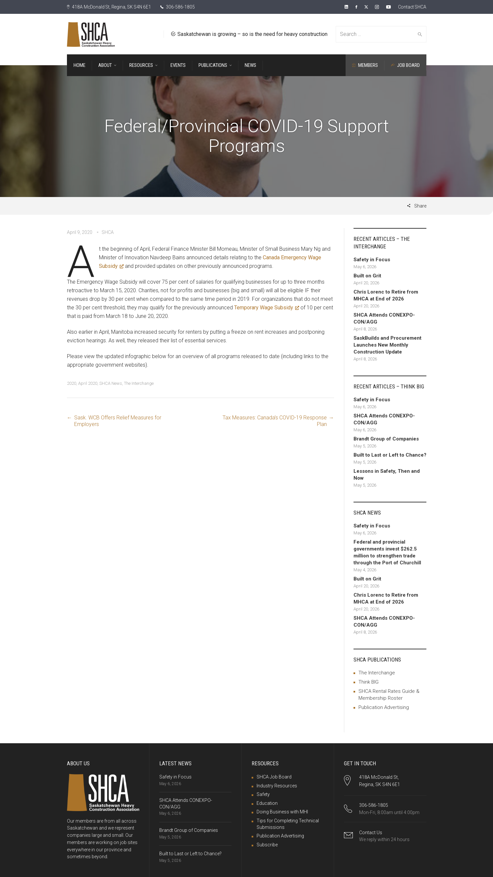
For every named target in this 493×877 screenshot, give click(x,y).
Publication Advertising (383, 707)
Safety (263, 794)
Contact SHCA (411, 7)
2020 (71, 383)
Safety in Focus (175, 776)
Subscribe (267, 844)
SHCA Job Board (274, 776)
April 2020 (87, 383)
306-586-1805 (180, 7)
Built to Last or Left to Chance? (190, 853)
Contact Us (370, 832)
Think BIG (368, 682)
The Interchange (139, 383)
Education (267, 803)
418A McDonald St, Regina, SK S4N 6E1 (110, 7)
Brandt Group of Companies (188, 830)
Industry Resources (277, 785)
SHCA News (110, 383)
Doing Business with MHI (282, 811)
